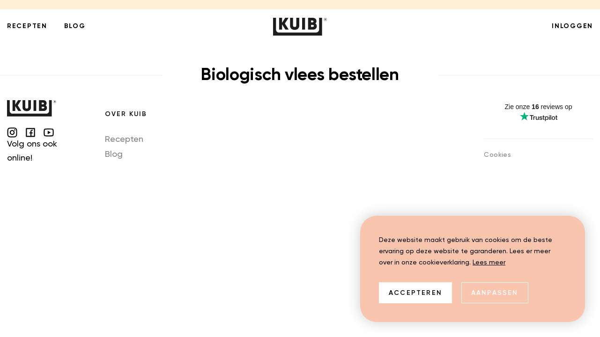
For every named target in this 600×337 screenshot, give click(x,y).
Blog (114, 154)
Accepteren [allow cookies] (415, 293)
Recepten (124, 139)
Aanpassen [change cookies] (495, 293)
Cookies (497, 155)
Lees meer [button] (489, 262)
